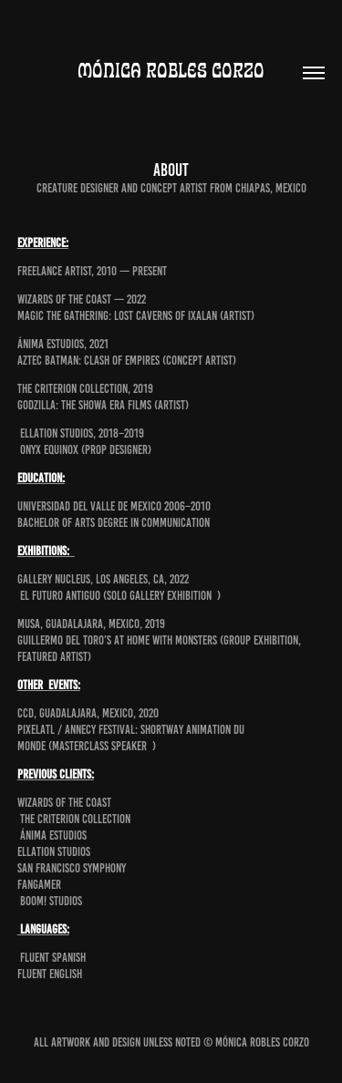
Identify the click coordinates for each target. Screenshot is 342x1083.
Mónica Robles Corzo (171, 70)
